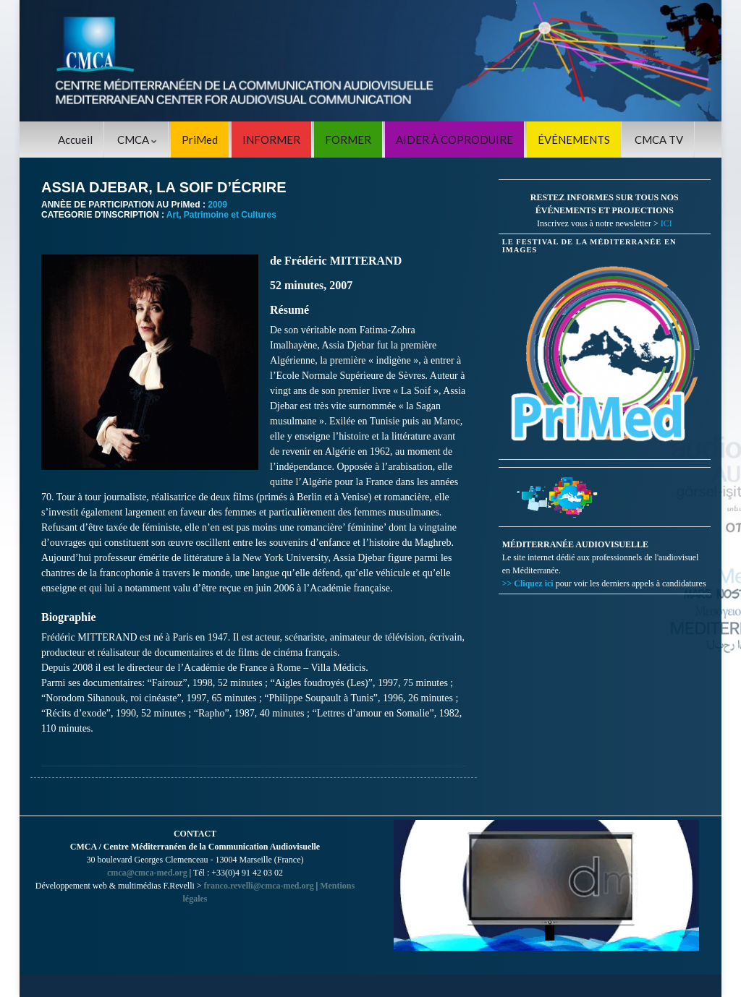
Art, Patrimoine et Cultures (221, 215)
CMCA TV (659, 139)
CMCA (137, 139)
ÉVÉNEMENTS (574, 139)
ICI (666, 223)
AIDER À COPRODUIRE (454, 139)
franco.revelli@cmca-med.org (259, 886)
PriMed (200, 139)
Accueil (75, 139)
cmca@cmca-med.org (147, 873)
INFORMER (271, 139)
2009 (217, 205)
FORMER (348, 139)
